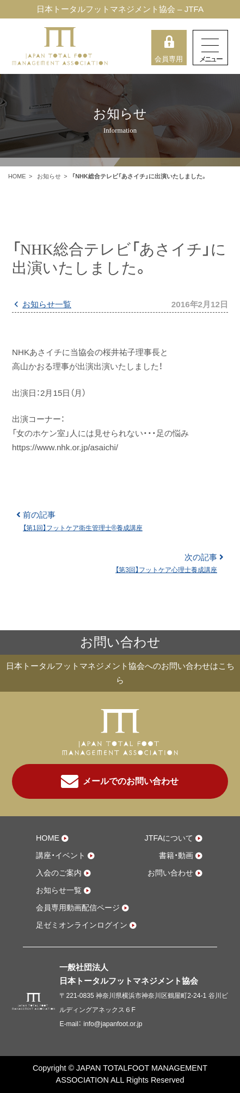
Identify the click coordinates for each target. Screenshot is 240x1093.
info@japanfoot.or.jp (112, 1024)
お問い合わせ (170, 872)
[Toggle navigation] (210, 47)
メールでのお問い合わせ (120, 781)
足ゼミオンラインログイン (81, 925)
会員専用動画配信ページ (78, 907)
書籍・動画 (176, 855)
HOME (17, 176)
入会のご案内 (59, 872)
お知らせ (49, 176)
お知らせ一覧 (46, 304)
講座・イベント (60, 855)
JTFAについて (168, 838)
